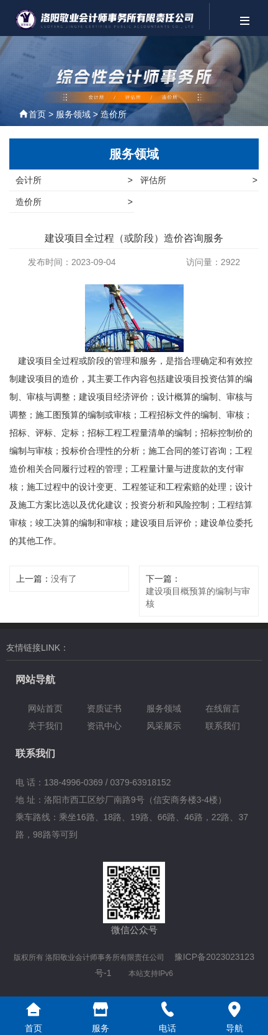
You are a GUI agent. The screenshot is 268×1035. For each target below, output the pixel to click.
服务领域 (73, 114)
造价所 (113, 114)
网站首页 (45, 708)
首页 (37, 114)
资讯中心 (104, 726)
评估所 (198, 180)
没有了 (64, 579)
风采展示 (163, 726)
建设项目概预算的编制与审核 (198, 597)
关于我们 (45, 726)
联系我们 (222, 726)
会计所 (74, 180)
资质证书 (104, 708)
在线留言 (222, 708)
